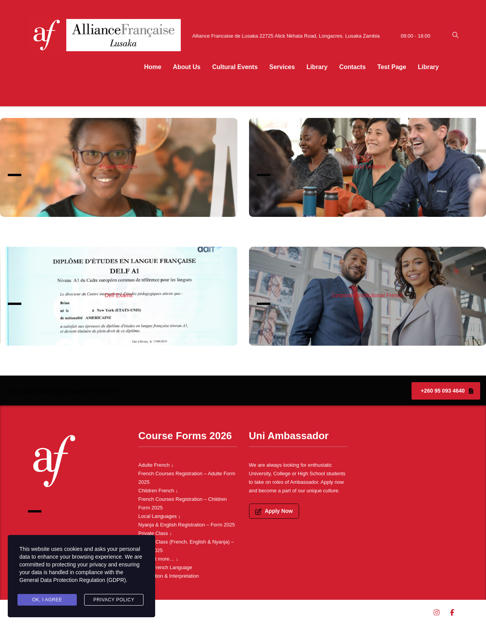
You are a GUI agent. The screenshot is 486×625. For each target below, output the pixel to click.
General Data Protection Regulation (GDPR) (72, 580)
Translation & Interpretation (168, 576)
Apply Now (274, 511)
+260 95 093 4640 (447, 391)
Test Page (391, 67)
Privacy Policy (114, 599)
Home (152, 67)
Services (282, 67)
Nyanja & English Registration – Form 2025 (186, 525)
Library (316, 67)
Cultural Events (235, 67)
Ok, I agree (47, 599)
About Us (187, 67)
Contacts (352, 67)
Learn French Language (165, 567)
